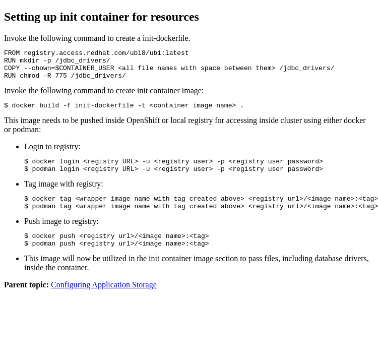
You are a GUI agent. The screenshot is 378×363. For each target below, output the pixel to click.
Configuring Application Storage (104, 301)
